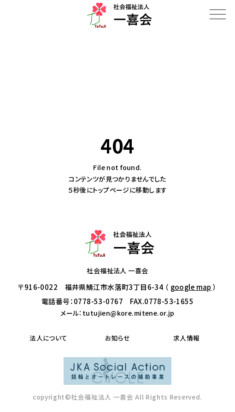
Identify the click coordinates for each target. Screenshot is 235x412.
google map (191, 287)
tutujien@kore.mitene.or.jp (128, 313)
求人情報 (186, 337)
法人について (48, 337)
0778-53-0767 (98, 301)
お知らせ (117, 337)
